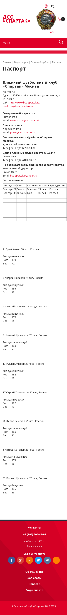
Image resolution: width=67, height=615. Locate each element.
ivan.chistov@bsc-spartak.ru (26, 120)
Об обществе (34, 571)
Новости (34, 584)
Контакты (34, 527)
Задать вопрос (34, 546)
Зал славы (34, 578)
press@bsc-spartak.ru (22, 132)
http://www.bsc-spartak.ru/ (25, 102)
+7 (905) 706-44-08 (34, 534)
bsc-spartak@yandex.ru (23, 175)
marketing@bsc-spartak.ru (18, 106)
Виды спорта (34, 590)
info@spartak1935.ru (34, 541)
